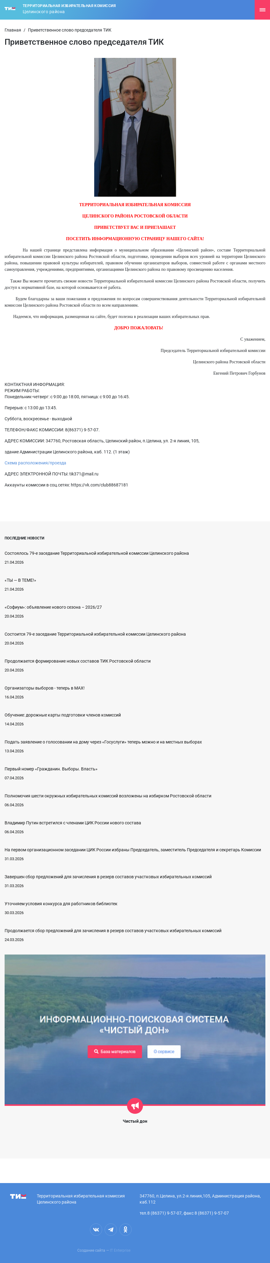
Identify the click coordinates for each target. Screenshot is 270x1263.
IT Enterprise (120, 1250)
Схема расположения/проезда (35, 462)
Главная (13, 30)
